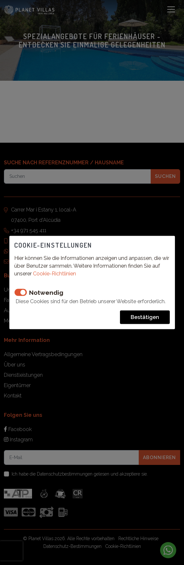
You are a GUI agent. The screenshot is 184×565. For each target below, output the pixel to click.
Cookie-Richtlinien (54, 273)
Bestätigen (145, 317)
